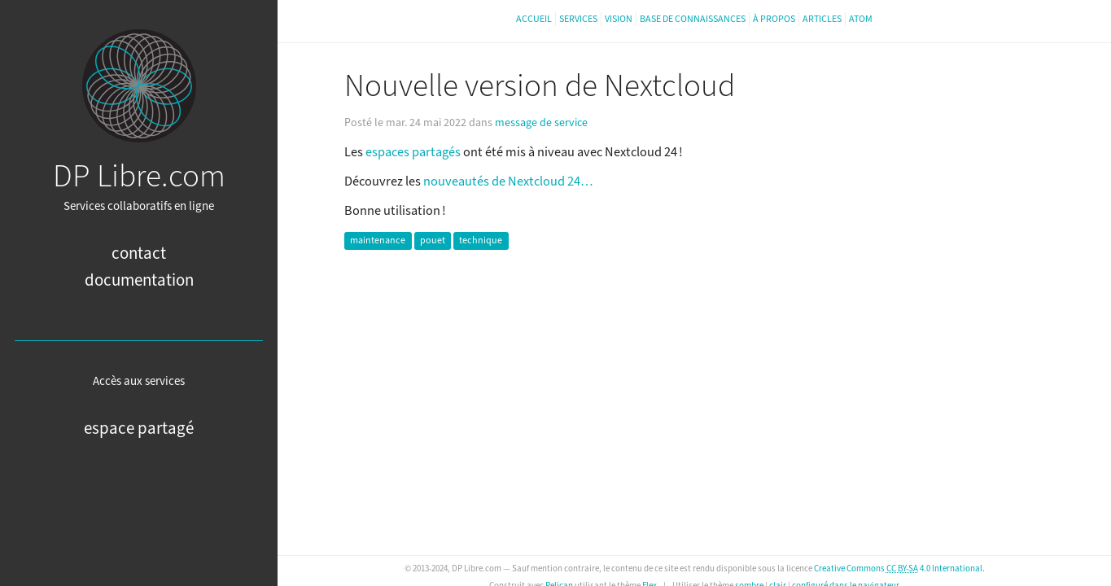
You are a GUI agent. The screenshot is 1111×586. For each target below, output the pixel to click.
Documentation (139, 280)
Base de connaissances (693, 19)
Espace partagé (139, 428)
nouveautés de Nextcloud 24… (508, 181)
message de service (541, 123)
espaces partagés (413, 152)
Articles (822, 19)
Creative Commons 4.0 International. (899, 568)
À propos (774, 19)
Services (578, 19)
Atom (861, 19)
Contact (139, 253)
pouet (432, 241)
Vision (618, 19)
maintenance (377, 241)
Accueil (534, 19)
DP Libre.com (139, 176)
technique (480, 241)
